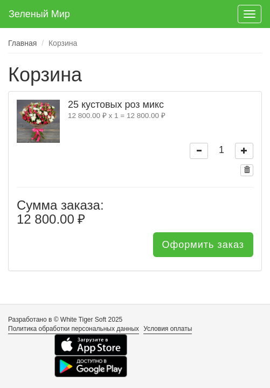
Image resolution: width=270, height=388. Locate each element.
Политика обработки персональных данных (73, 328)
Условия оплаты (167, 328)
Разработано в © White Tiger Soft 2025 (65, 319)
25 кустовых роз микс (116, 104)
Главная (22, 43)
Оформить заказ (203, 244)
